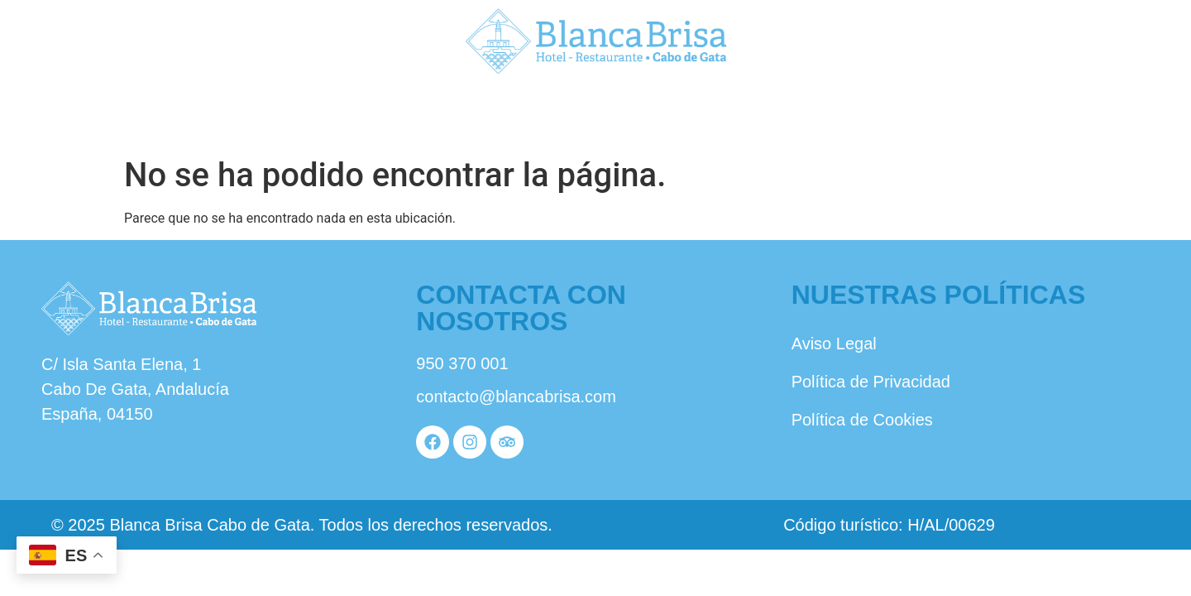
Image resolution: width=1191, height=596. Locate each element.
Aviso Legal (834, 343)
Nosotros (204, 113)
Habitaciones (594, 113)
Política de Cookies (862, 420)
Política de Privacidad (871, 381)
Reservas (986, 113)
